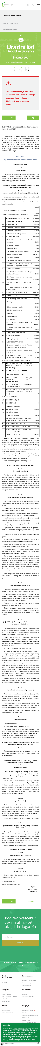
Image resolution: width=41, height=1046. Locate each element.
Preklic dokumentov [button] (11, 29)
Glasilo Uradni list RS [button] (12, 23)
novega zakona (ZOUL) (20, 1029)
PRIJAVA (20, 943)
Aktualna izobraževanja (29, 980)
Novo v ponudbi (6, 994)
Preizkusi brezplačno (28, 996)
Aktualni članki (6, 1010)
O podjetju (25, 1010)
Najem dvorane (26, 985)
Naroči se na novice (7, 1013)
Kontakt (24, 1013)
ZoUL (18, 95)
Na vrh (31, 901)
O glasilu (4, 982)
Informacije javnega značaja (30, 1015)
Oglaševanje (25, 1017)
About (32, 1010)
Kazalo (9, 118)
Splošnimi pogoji (23, 962)
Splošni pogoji (26, 1020)
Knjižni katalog (6, 1001)
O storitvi (25, 994)
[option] (20, 57)
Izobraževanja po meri (28, 983)
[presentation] (20, 955)
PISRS (8, 104)
